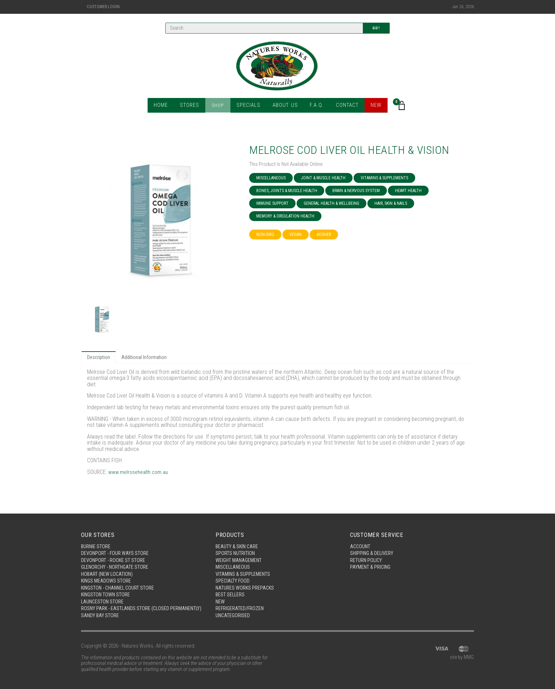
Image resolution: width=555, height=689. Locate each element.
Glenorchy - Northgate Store (116, 559)
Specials (249, 106)
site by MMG (461, 658)
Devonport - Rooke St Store (113, 551)
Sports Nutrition (236, 544)
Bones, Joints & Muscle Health (286, 190)
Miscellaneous (271, 177)
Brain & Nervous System (356, 190)
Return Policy (366, 551)
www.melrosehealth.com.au (139, 472)
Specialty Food (233, 573)
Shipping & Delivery (372, 544)
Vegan (296, 234)
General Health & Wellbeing (331, 203)
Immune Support (272, 203)
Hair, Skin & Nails (390, 203)
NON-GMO (265, 234)
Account (360, 537)
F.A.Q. (315, 106)
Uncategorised (233, 609)
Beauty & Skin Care (238, 537)
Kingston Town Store (106, 588)
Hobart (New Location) (108, 566)
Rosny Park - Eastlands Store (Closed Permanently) (126, 605)
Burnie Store (96, 537)
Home (163, 106)
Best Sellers (231, 588)
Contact (344, 106)
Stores (191, 106)
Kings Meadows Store (106, 573)
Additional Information (146, 357)
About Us (284, 106)
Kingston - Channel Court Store (119, 580)
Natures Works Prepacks (245, 580)
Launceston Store (103, 595)
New (374, 106)
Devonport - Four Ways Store (115, 544)
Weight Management (240, 551)
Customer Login (103, 6)
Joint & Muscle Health (323, 177)
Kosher (324, 234)
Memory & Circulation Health (285, 216)
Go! (376, 28)
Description (99, 357)
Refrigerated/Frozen (241, 602)
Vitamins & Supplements (384, 177)
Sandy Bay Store (100, 615)
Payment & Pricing (371, 559)
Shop (219, 106)
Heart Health (408, 190)
